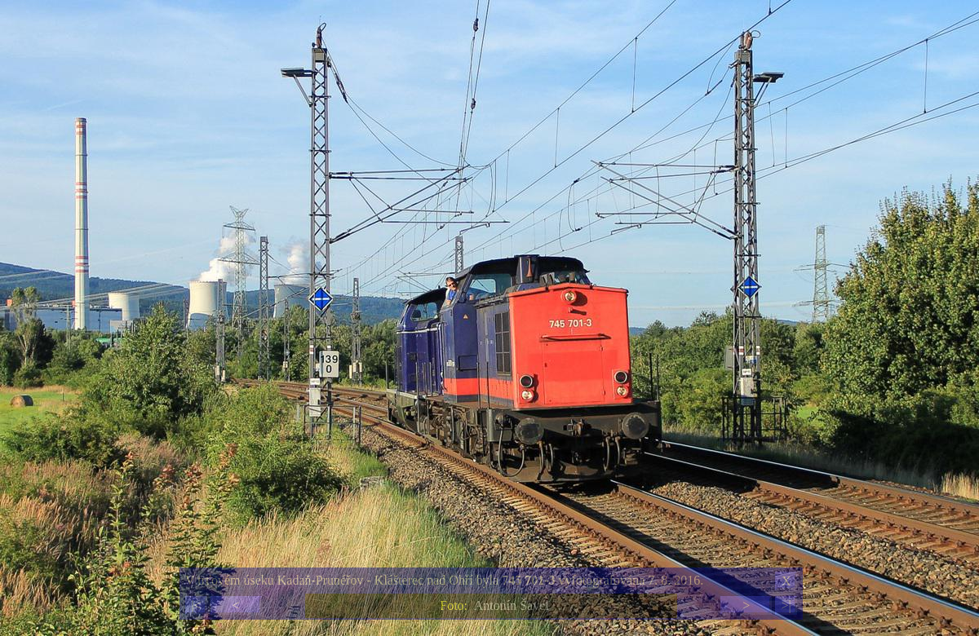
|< (196, 605)
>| (786, 605)
